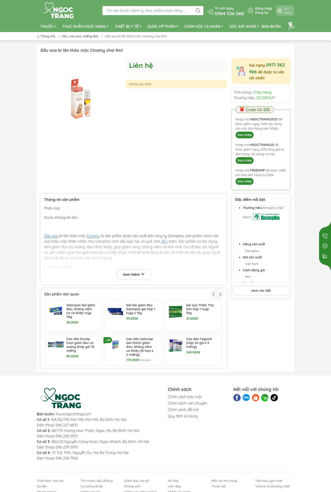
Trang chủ (46, 36)
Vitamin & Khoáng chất (272, 486)
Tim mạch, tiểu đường (96, 481)
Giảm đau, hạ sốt (136, 481)
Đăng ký (261, 13)
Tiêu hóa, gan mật (268, 481)
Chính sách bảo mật (185, 396)
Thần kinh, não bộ (50, 481)
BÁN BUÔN (271, 26)
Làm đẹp (174, 486)
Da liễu (42, 486)
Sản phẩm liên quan (61, 294)
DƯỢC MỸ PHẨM (164, 27)
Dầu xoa (51, 236)
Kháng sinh (132, 486)
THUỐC (49, 27)
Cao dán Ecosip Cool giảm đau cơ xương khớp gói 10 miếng (80, 345)
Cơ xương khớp (91, 486)
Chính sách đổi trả (183, 409)
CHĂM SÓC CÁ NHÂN (205, 27)
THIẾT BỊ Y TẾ (129, 27)
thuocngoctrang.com (73, 414)
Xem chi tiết (261, 290)
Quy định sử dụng (183, 416)
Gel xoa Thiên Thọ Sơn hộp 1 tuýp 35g (200, 309)
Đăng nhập (263, 8)
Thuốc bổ (218, 486)
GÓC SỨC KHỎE (245, 27)
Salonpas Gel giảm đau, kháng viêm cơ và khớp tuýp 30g (80, 311)
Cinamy (93, 236)
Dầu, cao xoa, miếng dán (80, 36)
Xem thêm (133, 274)
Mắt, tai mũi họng (224, 481)
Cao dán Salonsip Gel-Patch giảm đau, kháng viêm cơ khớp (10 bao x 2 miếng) (139, 346)
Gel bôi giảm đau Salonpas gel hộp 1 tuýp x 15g (140, 309)
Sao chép (244, 135)
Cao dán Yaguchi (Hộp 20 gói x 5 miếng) (199, 343)
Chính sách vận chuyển (187, 403)
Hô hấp (173, 481)
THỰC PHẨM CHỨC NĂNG (86, 27)
